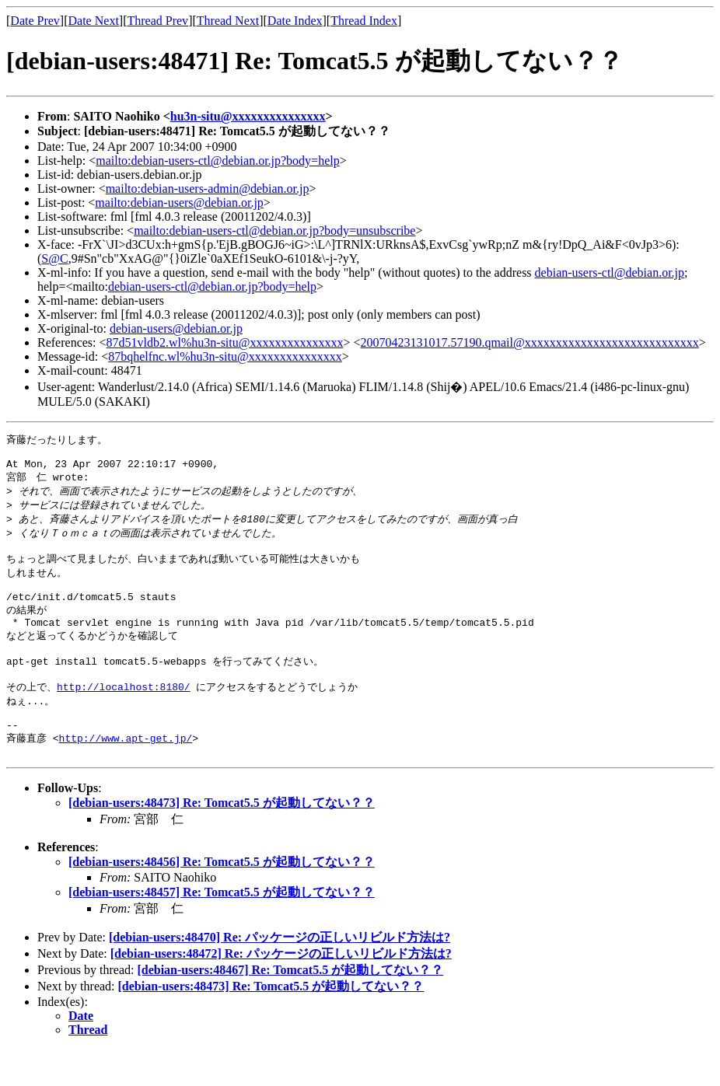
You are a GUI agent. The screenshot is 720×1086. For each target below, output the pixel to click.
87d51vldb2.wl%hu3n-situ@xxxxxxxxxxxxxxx (225, 342)
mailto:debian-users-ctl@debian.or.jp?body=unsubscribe (274, 230)
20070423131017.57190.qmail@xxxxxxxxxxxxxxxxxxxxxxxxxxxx (530, 342)
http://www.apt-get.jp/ (126, 772)
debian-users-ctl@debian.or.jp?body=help (212, 286)
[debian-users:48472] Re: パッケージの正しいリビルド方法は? (281, 990)
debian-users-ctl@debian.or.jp (609, 272)
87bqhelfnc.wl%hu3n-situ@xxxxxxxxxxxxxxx (224, 356)
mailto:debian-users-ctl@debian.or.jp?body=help (217, 160)
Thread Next (228, 20)
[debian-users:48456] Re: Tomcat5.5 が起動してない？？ (221, 898)
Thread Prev (157, 20)
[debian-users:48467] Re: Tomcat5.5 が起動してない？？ (290, 1006)
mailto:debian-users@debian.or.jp (179, 202)
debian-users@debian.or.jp (176, 328)
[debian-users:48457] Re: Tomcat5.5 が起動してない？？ (221, 928)
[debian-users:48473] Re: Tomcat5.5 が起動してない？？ (221, 839)
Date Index (295, 20)
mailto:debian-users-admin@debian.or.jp (207, 188)
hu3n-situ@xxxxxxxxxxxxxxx (248, 116)
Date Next (93, 20)
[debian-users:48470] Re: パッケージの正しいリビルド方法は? (279, 973)
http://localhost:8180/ (123, 714)
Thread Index (363, 20)
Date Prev (35, 20)
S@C (54, 258)
